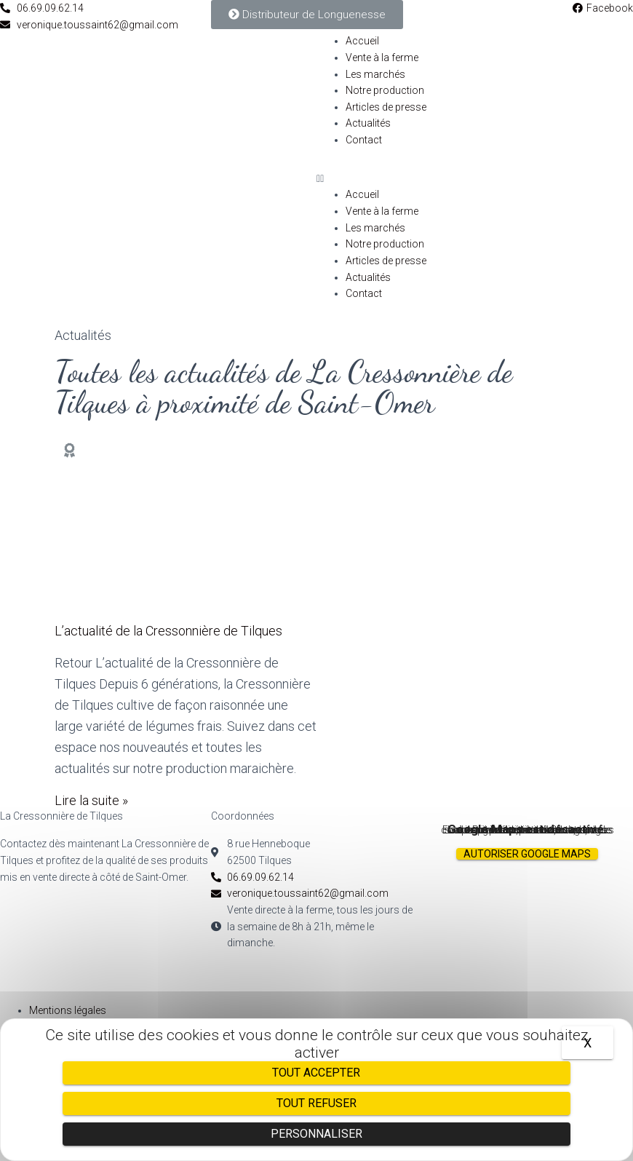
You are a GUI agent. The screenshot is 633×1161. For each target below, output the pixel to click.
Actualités (368, 123)
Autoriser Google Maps (527, 854)
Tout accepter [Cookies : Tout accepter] (316, 1072)
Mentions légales (67, 1010)
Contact (364, 140)
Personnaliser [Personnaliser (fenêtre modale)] (316, 1134)
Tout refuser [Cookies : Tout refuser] (316, 1103)
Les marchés (375, 74)
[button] (474, 178)
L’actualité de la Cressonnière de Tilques (168, 630)
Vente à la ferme (382, 57)
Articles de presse (386, 107)
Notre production (385, 90)
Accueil (362, 41)
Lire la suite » (91, 800)
